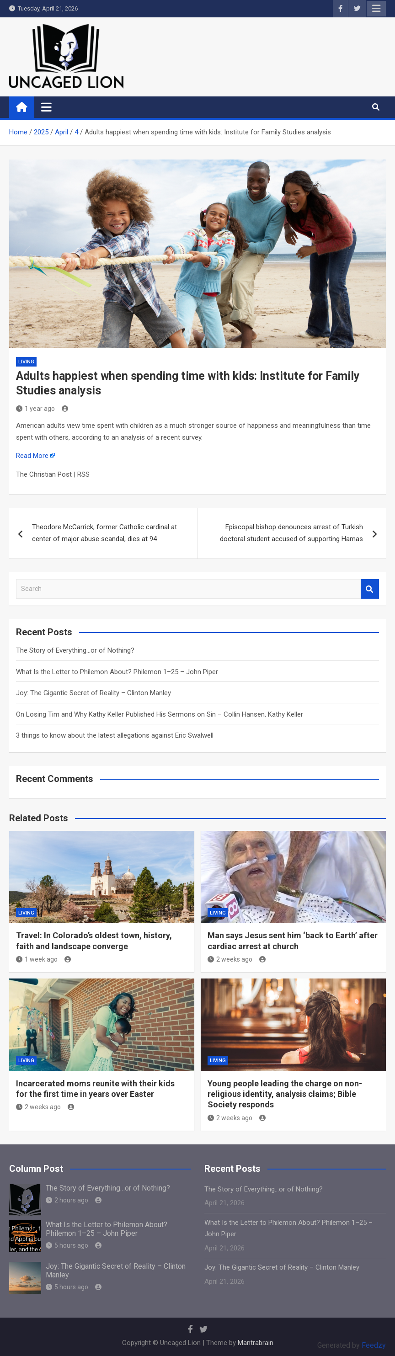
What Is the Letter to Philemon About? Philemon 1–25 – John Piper (117, 672)
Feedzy (374, 1345)
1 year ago (35, 408)
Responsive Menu (376, 8)
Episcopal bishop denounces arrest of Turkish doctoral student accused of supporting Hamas (291, 533)
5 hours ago (67, 1245)
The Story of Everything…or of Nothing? (75, 650)
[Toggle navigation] (46, 106)
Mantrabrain (255, 1343)
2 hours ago (67, 1200)
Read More (32, 456)
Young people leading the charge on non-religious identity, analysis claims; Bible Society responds (285, 1094)
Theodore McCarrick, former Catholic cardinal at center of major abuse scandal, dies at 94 (104, 533)
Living (26, 362)
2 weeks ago (230, 959)
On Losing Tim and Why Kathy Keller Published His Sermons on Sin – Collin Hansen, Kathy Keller (159, 714)
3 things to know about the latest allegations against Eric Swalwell (115, 735)
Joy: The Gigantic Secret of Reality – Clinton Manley (93, 693)
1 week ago (37, 959)
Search (370, 589)
